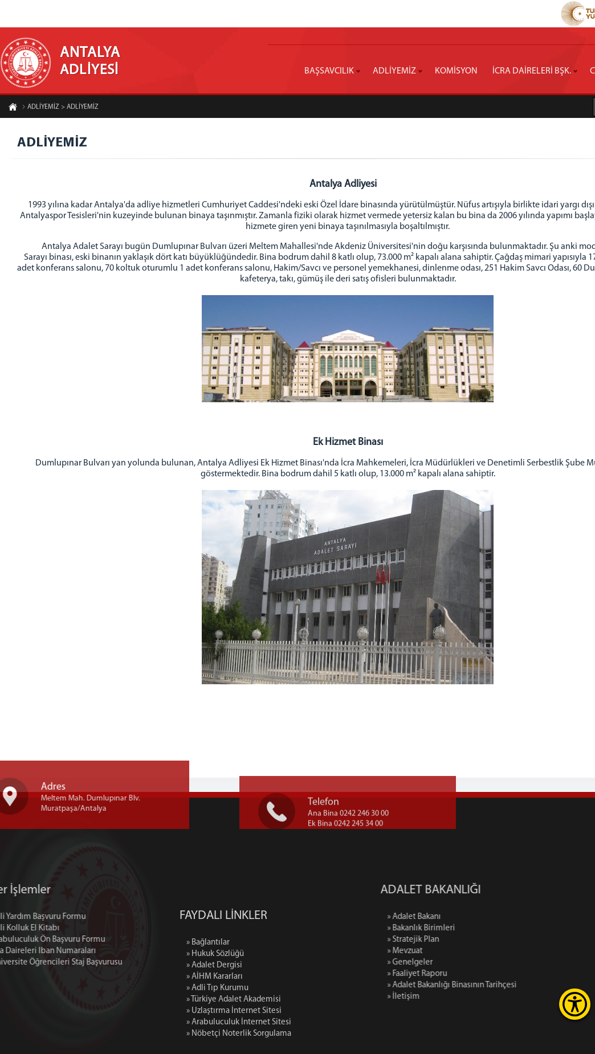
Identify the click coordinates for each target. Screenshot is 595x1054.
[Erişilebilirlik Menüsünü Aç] (574, 1004)
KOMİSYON (456, 71)
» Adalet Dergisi (214, 1031)
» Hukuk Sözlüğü (215, 1019)
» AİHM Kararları (214, 1042)
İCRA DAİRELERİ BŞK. (531, 71)
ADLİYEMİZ (394, 71)
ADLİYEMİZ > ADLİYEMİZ (60, 108)
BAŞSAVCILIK (329, 71)
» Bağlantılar (208, 1008)
